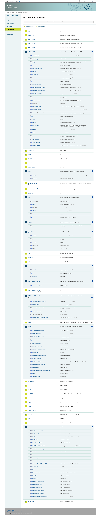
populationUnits (36, 100)
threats (34, 129)
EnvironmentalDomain (37, 340)
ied (29, 266)
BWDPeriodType (36, 433)
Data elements (10, 23)
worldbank (31, 501)
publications (32, 410)
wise (29, 427)
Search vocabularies (30, 26)
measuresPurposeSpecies (38, 90)
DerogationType (36, 304)
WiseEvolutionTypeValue (38, 493)
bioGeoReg (35, 59)
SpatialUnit (35, 466)
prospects (34, 116)
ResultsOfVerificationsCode (39, 307)
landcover (31, 381)
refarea (34, 210)
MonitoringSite (36, 457)
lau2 (29, 389)
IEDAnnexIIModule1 (34, 281)
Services (9, 32)
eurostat (30, 193)
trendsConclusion (36, 136)
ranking (34, 122)
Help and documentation (13, 15)
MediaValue (35, 352)
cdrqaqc (34, 62)
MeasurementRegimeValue (38, 349)
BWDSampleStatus (37, 436)
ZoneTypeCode (36, 376)
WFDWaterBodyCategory (38, 490)
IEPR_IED (31, 322)
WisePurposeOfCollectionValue (39, 496)
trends (34, 132)
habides (30, 257)
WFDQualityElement (37, 487)
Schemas (9, 26)
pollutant (34, 276)
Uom (33, 469)
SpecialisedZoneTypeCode (38, 364)
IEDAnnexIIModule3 (34, 290)
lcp (29, 398)
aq (29, 31)
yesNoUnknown (36, 145)
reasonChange (35, 125)
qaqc (33, 119)
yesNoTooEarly (36, 142)
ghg (29, 253)
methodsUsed (35, 96)
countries (34, 65)
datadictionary (32, 163)
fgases (30, 222)
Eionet (13, 12)
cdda (29, 154)
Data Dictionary (18, 12)
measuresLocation (36, 84)
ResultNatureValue (36, 361)
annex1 (34, 269)
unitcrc (34, 217)
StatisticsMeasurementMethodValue (41, 370)
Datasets (9, 18)
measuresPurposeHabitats (38, 87)
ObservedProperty (36, 460)
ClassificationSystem (37, 442)
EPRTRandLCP (32, 183)
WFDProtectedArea (37, 484)
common (30, 158)
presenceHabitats (36, 106)
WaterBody (35, 478)
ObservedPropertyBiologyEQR (39, 463)
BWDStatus (35, 439)
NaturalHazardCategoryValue (39, 355)
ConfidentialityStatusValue (38, 445)
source (34, 242)
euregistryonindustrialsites (36, 189)
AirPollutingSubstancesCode (39, 301)
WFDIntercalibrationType (38, 481)
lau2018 (30, 393)
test (29, 418)
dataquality (31, 167)
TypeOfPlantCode (36, 311)
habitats (34, 71)
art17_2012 (31, 47)
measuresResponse (37, 93)
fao (29, 197)
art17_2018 (31, 51)
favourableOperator (37, 68)
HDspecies (35, 74)
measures (34, 77)
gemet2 (30, 232)
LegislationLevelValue (37, 346)
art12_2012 (31, 35)
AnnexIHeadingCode (37, 285)
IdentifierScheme (36, 343)
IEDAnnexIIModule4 (34, 296)
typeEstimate (35, 139)
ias (29, 261)
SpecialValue (35, 367)
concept (34, 235)
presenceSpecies (36, 109)
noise (29, 406)
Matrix (33, 454)
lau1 (29, 385)
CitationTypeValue (36, 333)
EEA (13, 1)
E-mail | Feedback (11, 510)
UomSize (34, 475)
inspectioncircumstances (38, 273)
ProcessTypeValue (36, 358)
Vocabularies (10, 29)
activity (34, 175)
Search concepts (41, 26)
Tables (8, 20)
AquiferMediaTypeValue (38, 330)
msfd (29, 402)
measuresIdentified (37, 81)
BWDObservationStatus (38, 430)
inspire (30, 326)
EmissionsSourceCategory (38, 449)
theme (33, 373)
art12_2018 (31, 39)
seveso (30, 414)
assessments (35, 55)
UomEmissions (36, 472)
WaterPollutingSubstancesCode (40, 317)
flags (33, 204)
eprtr (29, 171)
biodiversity (31, 150)
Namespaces (10, 34)
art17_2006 (31, 43)
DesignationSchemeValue (38, 336)
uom (29, 422)
